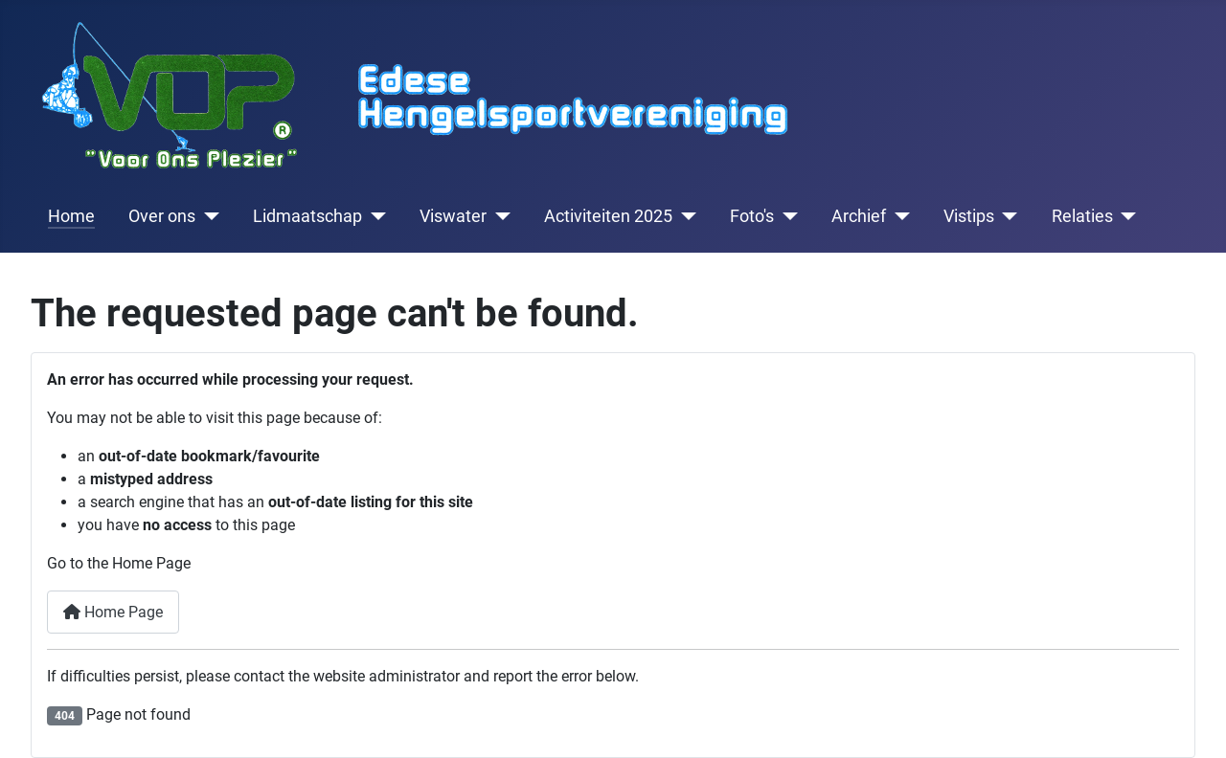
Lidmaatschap (307, 216)
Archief (858, 216)
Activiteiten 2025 (608, 216)
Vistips (968, 216)
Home (71, 216)
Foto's (752, 216)
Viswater (453, 216)
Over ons (161, 216)
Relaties (1082, 216)
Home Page (113, 612)
